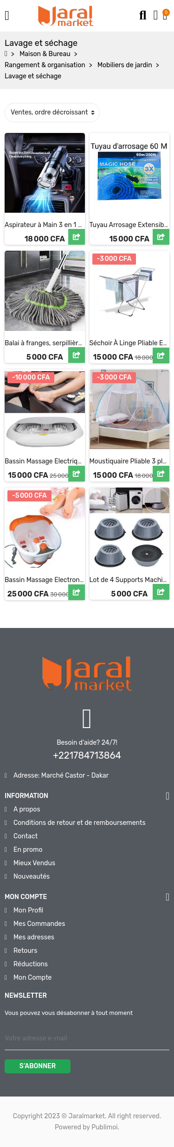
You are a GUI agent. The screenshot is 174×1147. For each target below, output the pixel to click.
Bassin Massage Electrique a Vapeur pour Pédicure (81, 461)
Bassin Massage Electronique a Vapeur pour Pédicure (84, 580)
